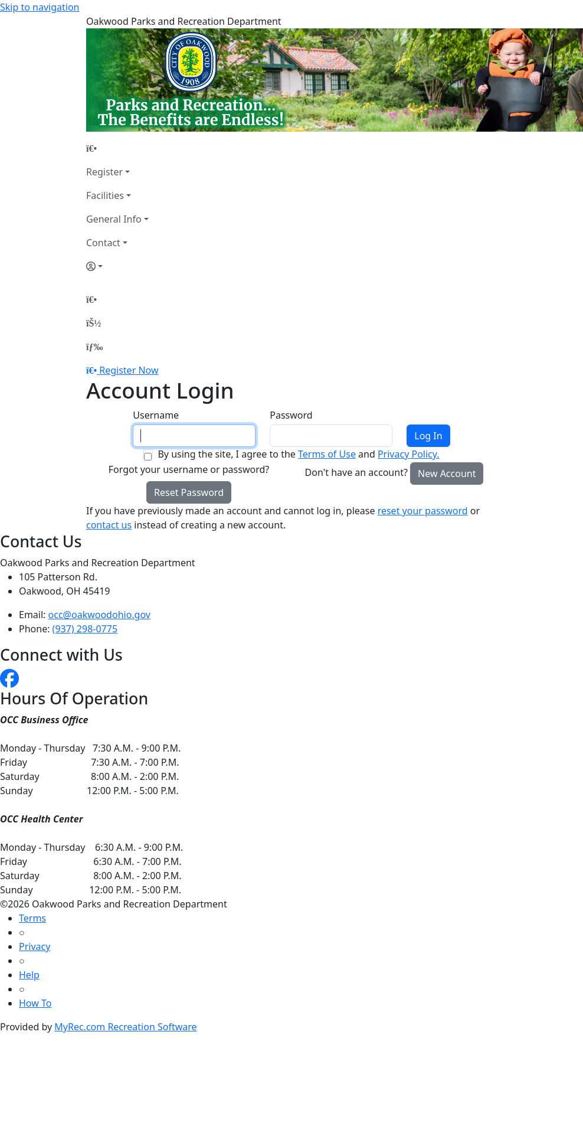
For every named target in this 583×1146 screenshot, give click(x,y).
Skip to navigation (39, 7)
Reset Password (189, 492)
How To (35, 1003)
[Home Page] (117, 148)
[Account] (117, 266)
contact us (109, 524)
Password (291, 415)
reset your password (423, 510)
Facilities (105, 195)
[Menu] (94, 346)
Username (156, 415)
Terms (32, 918)
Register (104, 171)
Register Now (128, 370)
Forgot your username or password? (189, 469)
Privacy (34, 946)
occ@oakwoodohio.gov (99, 614)
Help (29, 974)
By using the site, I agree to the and (298, 454)
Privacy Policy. (409, 454)
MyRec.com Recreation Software (125, 1026)
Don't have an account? (356, 472)
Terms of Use (327, 454)
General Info (114, 219)
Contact (103, 242)
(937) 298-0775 (85, 628)
